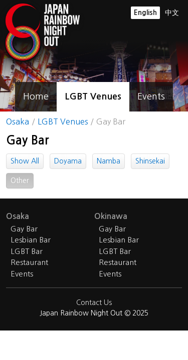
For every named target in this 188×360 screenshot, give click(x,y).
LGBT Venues (93, 96)
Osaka (17, 122)
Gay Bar (24, 228)
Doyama (68, 161)
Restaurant (29, 262)
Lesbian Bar (31, 240)
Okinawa (110, 216)
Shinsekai (150, 161)
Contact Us (94, 302)
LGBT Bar (27, 251)
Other (20, 180)
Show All (25, 161)
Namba (108, 161)
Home (36, 96)
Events (151, 96)
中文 (172, 12)
